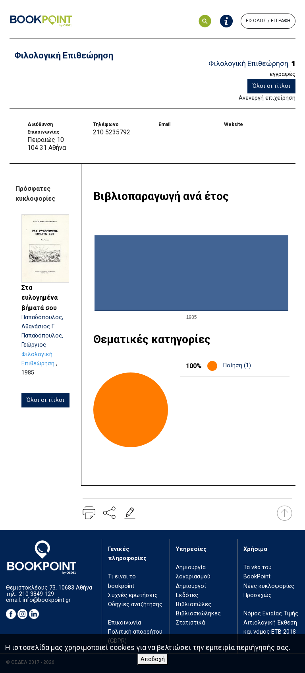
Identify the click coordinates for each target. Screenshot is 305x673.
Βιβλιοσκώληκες (198, 613)
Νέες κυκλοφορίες (268, 586)
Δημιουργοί (191, 586)
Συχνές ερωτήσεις (133, 595)
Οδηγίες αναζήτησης (135, 604)
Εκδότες (187, 595)
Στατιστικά (190, 622)
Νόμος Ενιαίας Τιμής (270, 613)
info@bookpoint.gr (47, 600)
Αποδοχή (153, 659)
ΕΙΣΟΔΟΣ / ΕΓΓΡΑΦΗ (268, 20)
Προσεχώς (257, 595)
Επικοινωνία (124, 622)
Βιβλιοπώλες (193, 604)
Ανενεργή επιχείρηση (267, 98)
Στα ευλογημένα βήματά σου (39, 298)
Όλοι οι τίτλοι (271, 86)
